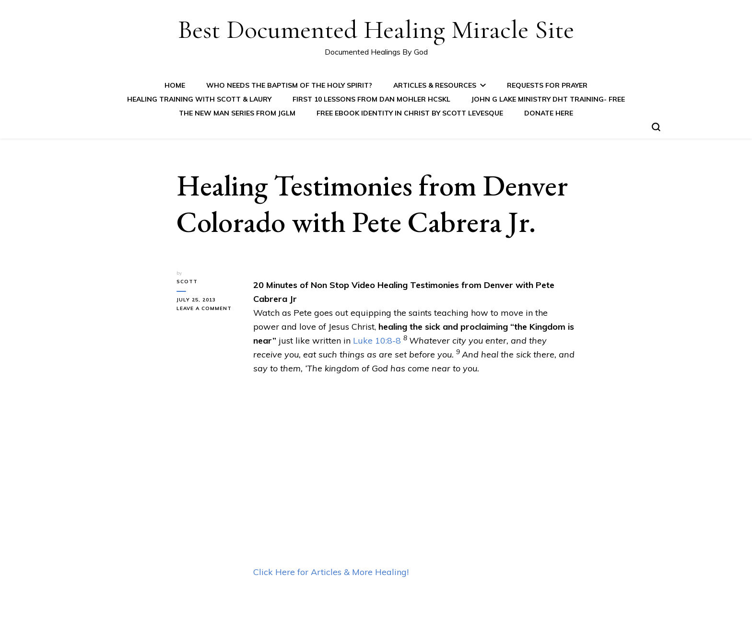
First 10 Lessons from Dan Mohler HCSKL (371, 99)
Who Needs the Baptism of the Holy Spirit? (289, 85)
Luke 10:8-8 (377, 340)
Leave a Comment (207, 308)
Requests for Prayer (547, 85)
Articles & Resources (434, 85)
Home (174, 85)
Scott (187, 281)
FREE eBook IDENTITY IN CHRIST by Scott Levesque (410, 113)
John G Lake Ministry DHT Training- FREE (548, 99)
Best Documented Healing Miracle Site (376, 29)
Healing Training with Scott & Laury (199, 99)
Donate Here (548, 113)
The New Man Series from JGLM (237, 113)
